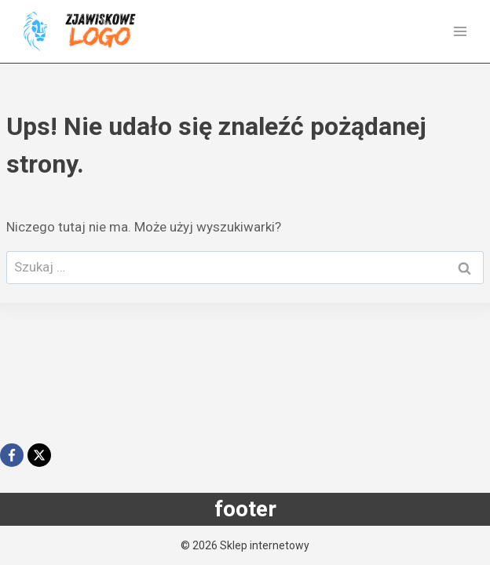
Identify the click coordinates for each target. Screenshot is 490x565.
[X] (39, 455)
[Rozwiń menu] (459, 31)
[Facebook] (12, 455)
